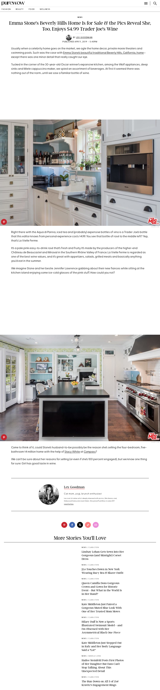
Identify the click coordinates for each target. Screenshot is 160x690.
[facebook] (72, 525)
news (80, 17)
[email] (96, 525)
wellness (45, 9)
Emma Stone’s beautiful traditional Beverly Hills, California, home (103, 53)
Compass (90, 451)
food (32, 9)
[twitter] (80, 525)
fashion (6, 9)
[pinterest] (4, 222)
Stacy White (72, 451)
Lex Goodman (84, 38)
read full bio (69, 504)
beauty (20, 9)
